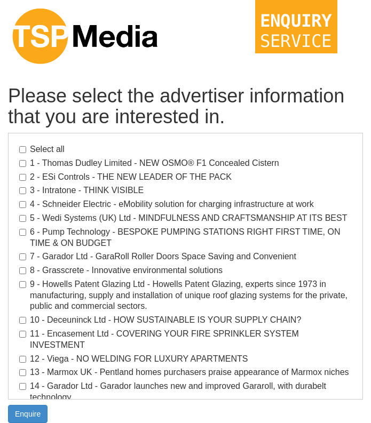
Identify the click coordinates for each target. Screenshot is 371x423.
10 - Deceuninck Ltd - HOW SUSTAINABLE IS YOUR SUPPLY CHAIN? (160, 319)
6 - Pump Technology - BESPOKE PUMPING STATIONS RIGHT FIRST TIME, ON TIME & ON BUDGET (179, 237)
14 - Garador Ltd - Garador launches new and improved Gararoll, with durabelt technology (172, 391)
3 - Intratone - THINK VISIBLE (81, 190)
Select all (42, 149)
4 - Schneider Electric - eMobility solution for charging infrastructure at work (166, 204)
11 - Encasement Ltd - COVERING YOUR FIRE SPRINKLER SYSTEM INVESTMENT (159, 339)
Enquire (28, 414)
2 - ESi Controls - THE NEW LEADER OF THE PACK (125, 176)
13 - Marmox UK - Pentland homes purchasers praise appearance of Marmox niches (184, 372)
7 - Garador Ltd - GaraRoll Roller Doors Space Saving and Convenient (157, 256)
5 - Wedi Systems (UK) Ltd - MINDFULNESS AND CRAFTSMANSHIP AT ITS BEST (183, 217)
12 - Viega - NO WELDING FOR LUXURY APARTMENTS (133, 358)
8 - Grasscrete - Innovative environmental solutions (121, 270)
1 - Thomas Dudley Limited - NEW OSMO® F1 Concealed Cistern (149, 162)
